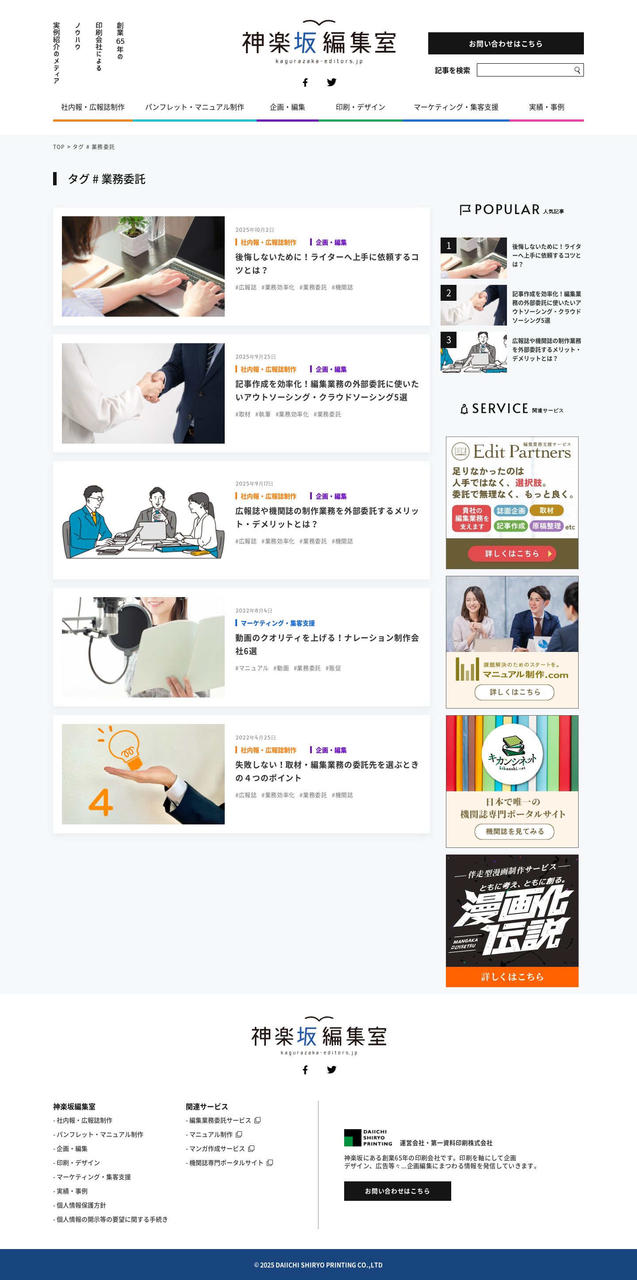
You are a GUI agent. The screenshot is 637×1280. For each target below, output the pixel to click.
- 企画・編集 (70, 1148)
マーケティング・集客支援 (456, 106)
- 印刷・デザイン (76, 1162)
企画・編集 (287, 106)
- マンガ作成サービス (220, 1148)
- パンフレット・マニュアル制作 (98, 1134)
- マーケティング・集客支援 (92, 1176)
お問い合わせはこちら (506, 43)
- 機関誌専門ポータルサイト (229, 1162)
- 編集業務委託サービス (223, 1119)
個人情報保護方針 (81, 1204)
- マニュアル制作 (214, 1134)
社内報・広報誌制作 (93, 106)
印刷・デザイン (360, 106)
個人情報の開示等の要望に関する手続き (112, 1219)
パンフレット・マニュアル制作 (194, 106)
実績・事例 (546, 106)
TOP (59, 147)
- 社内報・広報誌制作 (82, 1119)
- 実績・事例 (70, 1190)
